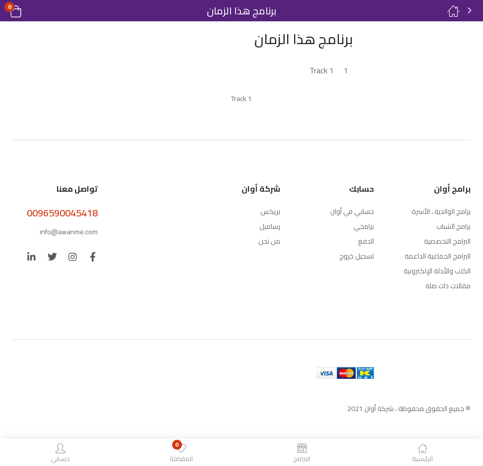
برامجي (364, 226)
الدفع (366, 241)
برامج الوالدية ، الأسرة (441, 211)
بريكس (270, 211)
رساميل (269, 226)
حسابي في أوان (352, 211)
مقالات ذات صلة (448, 285)
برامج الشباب (453, 226)
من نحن (269, 241)
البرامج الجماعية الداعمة (438, 256)
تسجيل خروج (356, 256)
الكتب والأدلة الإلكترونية (437, 270)
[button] (28, 10)
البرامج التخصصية (447, 241)
